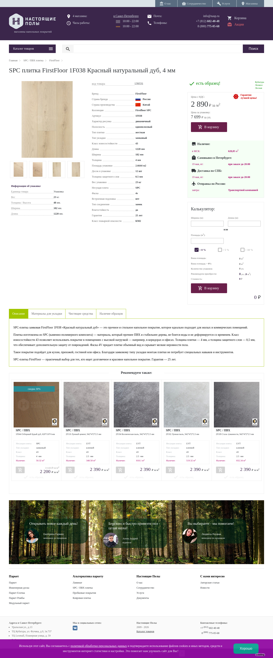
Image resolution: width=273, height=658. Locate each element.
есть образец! (208, 83)
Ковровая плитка (82, 597)
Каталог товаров (145, 631)
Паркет (13, 582)
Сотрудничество (145, 587)
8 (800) (208, 26)
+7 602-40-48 (209, 627)
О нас (139, 582)
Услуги (140, 592)
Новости (205, 587)
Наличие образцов (111, 313)
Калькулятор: (203, 208)
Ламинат (77, 582)
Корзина (240, 18)
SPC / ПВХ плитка (83, 587)
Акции (239, 24)
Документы (142, 597)
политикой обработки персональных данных (99, 646)
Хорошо (246, 648)
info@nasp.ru (211, 16)
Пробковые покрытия (84, 592)
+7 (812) (207, 21)
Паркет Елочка (17, 592)
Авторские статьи (209, 582)
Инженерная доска (19, 587)
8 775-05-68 (210, 633)
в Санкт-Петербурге (126, 16)
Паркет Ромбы (16, 597)
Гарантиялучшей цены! (248, 96)
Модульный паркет (19, 603)
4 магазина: (80, 16)
